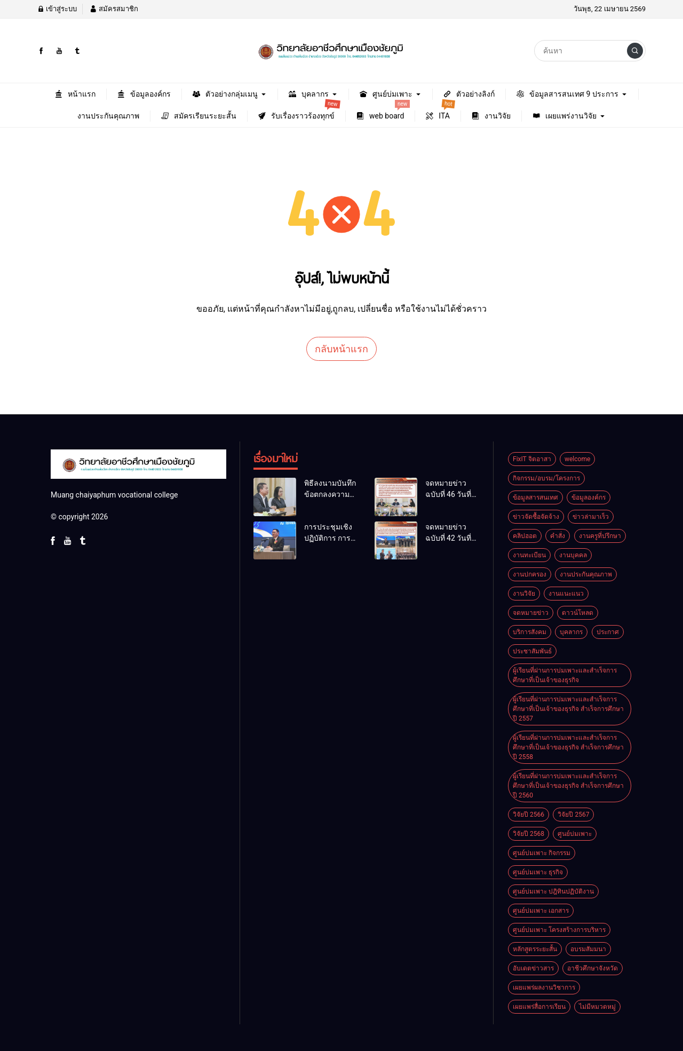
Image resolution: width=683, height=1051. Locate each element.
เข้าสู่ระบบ (57, 9)
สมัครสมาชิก (114, 9)
